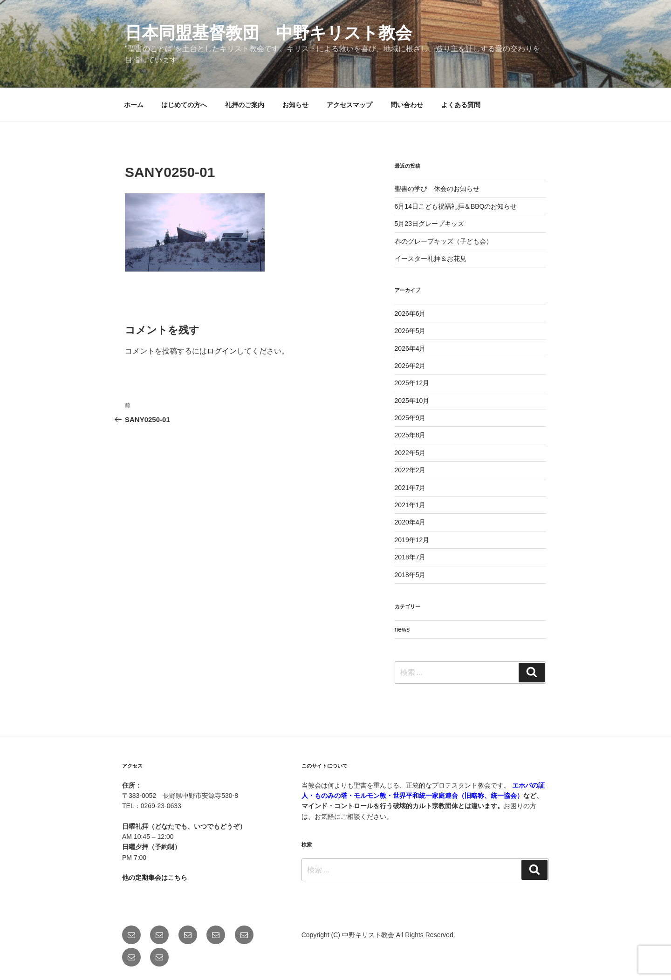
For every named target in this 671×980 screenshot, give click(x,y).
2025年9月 (410, 418)
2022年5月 (410, 452)
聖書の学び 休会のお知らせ (437, 188)
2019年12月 (412, 540)
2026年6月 (410, 313)
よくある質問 (460, 105)
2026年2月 (410, 365)
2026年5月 (410, 330)
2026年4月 (410, 348)
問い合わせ (406, 105)
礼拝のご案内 (244, 105)
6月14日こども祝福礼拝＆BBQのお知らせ (456, 206)
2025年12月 (412, 383)
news (402, 629)
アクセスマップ (349, 105)
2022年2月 (410, 470)
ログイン (222, 351)
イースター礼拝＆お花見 (430, 258)
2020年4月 (410, 522)
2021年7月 (410, 487)
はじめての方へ (184, 105)
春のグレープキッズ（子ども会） (444, 241)
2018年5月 (410, 574)
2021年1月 (410, 505)
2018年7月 (410, 557)
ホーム (134, 105)
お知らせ (295, 105)
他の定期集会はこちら (154, 877)
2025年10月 (412, 400)
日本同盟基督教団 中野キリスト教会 (268, 32)
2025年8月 (410, 435)
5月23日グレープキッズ (429, 223)
